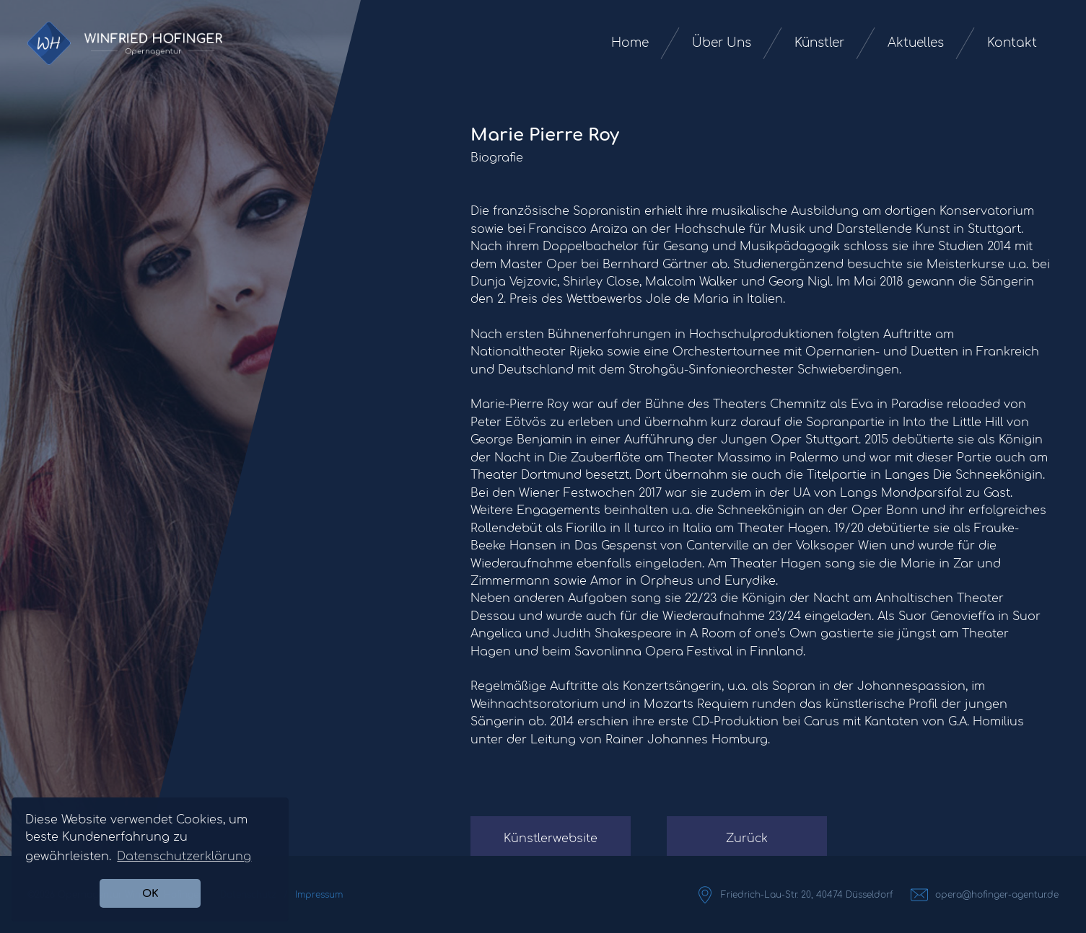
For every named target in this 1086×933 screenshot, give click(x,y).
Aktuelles (916, 43)
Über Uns (721, 43)
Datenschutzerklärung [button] (184, 856)
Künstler (819, 43)
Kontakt (1012, 43)
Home (630, 43)
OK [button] (150, 893)
